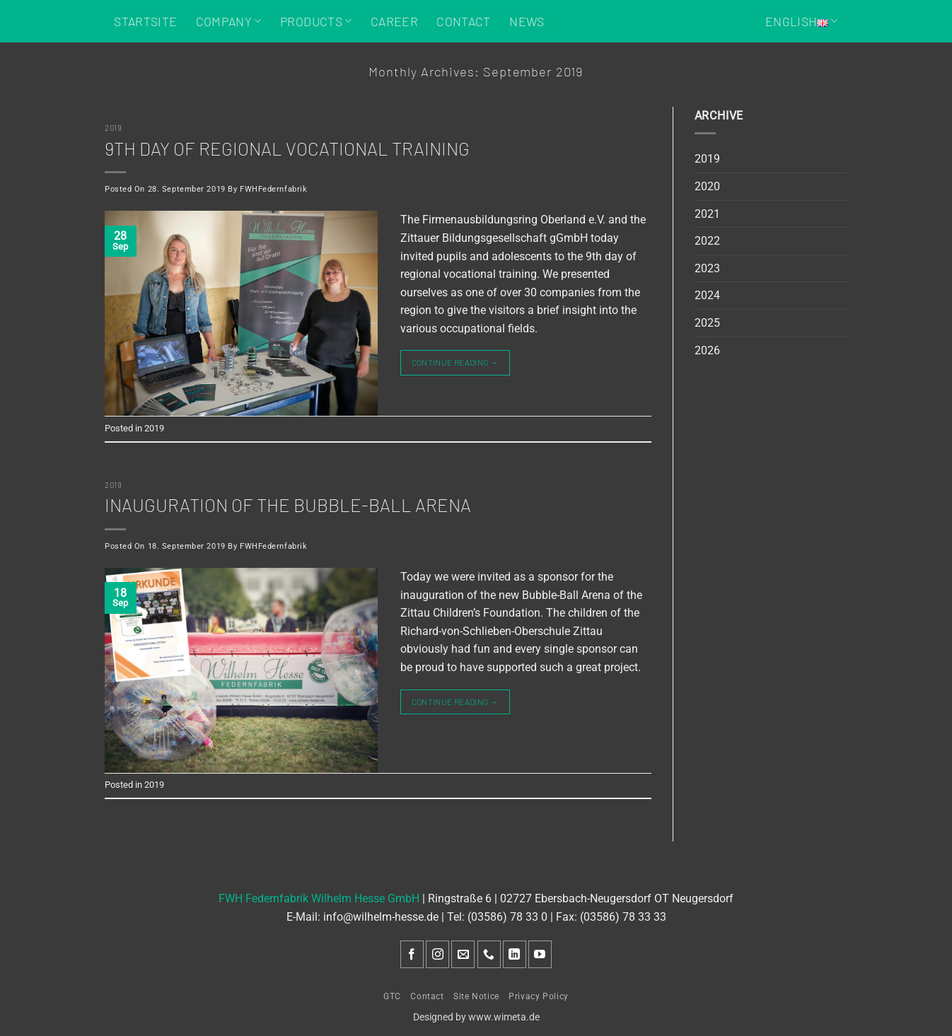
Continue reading (455, 362)
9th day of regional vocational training (287, 148)
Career (394, 21)
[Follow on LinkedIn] (514, 954)
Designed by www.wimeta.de (476, 1017)
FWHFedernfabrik (273, 189)
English (801, 21)
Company (229, 21)
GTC (392, 996)
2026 (707, 350)
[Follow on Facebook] (412, 954)
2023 (707, 268)
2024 (707, 295)
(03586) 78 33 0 (507, 917)
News (526, 21)
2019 (113, 127)
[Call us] (489, 954)
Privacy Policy (539, 996)
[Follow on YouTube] (540, 954)
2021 (707, 214)
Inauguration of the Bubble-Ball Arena (288, 505)
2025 (707, 323)
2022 (707, 241)
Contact (463, 21)
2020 (707, 186)
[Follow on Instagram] (437, 954)
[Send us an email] (463, 954)
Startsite (145, 21)
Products (316, 21)
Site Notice (476, 996)
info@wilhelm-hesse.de (381, 917)
